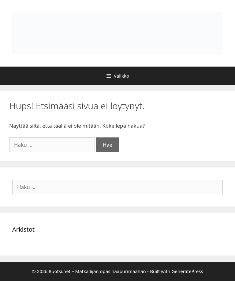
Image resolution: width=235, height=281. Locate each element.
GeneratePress (187, 271)
